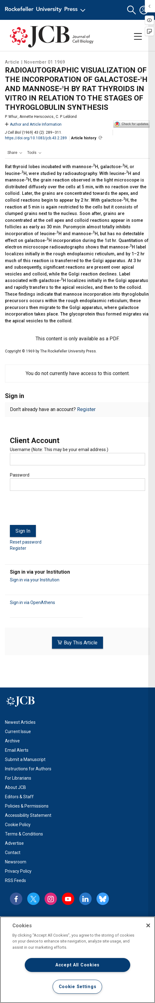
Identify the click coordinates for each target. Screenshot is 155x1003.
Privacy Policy (18, 871)
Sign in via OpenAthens (32, 602)
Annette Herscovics (36, 116)
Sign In (22, 531)
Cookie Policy (18, 824)
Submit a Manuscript (25, 759)
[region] (77, 959)
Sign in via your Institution (34, 579)
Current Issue (18, 731)
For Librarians (18, 778)
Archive (12, 740)
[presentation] (57, 510)
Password (19, 475)
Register (86, 409)
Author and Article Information (33, 124)
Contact (12, 852)
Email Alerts (16, 750)
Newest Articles (20, 722)
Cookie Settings (78, 986)
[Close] (148, 925)
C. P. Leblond (66, 116)
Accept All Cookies (77, 965)
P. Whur (11, 116)
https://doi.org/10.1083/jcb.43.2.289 (36, 138)
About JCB (15, 787)
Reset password (25, 542)
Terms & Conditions (24, 833)
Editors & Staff (19, 796)
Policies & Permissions (27, 806)
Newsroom (15, 861)
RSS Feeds (15, 880)
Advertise (14, 843)
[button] (131, 10)
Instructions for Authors (28, 768)
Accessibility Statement (28, 815)
